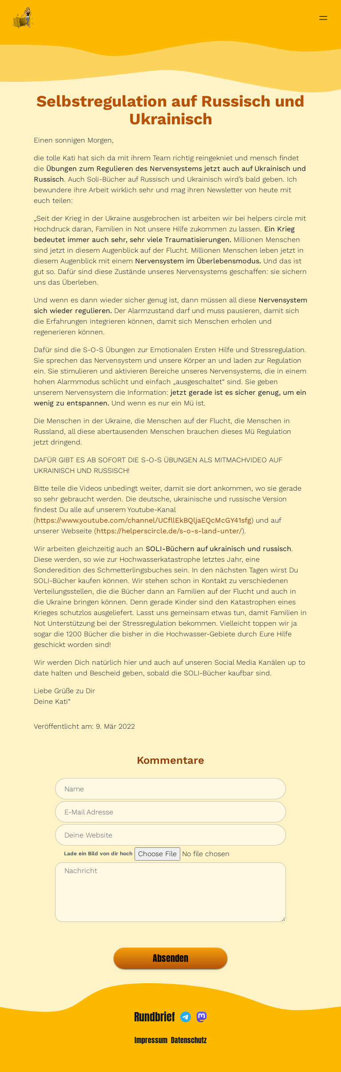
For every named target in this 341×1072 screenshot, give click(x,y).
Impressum (151, 1040)
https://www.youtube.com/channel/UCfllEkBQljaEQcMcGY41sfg (143, 520)
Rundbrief (154, 1017)
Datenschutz (188, 1040)
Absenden (170, 958)
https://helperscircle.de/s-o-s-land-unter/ (169, 531)
